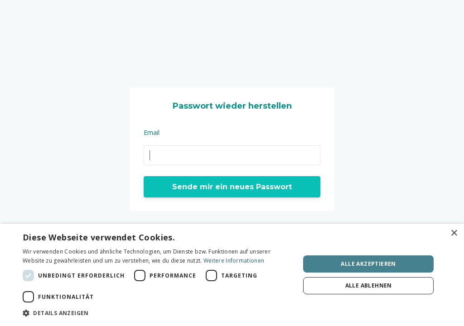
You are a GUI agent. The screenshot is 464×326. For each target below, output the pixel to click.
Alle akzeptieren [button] (368, 264)
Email (152, 132)
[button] (157, 313)
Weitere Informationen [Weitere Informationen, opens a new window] (233, 260)
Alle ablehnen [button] (368, 285)
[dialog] (232, 275)
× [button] (453, 233)
